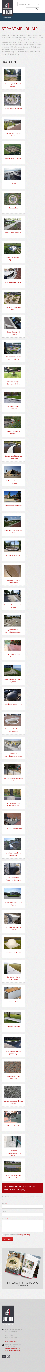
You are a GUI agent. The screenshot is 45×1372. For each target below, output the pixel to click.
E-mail (4, 1211)
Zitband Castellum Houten (13, 506)
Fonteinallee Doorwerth (13, 233)
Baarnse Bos (13, 208)
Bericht (5, 1219)
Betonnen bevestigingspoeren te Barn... (13, 1153)
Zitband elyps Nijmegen (13, 555)
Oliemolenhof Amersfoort (13, 109)
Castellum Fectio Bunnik (13, 158)
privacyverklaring (24, 1235)
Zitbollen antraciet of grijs (13, 704)
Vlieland (13, 183)
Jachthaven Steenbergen (13, 282)
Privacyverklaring (11, 1341)
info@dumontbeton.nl (12, 1349)
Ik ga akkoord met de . (16, 1235)
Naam (4, 1203)
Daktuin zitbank (13, 1002)
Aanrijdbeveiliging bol (13, 952)
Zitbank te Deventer (13, 1027)
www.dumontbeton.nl (12, 1351)
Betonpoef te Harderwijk (13, 828)
